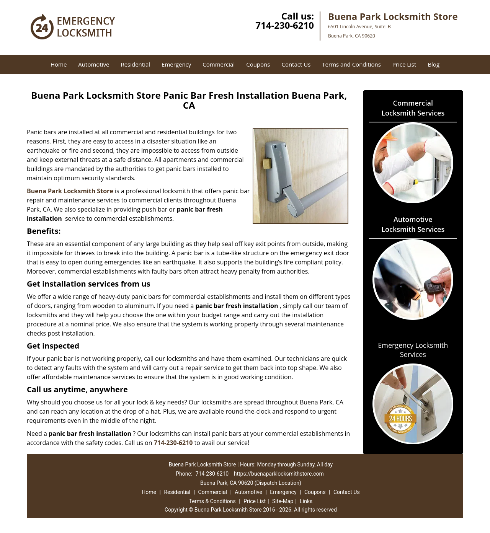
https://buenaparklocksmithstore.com (279, 474)
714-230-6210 (284, 25)
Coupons (258, 64)
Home (59, 64)
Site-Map (282, 501)
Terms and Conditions (351, 64)
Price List (404, 64)
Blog (433, 64)
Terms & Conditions (212, 501)
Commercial (219, 64)
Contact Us (295, 64)
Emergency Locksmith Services (413, 350)
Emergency (176, 64)
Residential (135, 64)
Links (306, 501)
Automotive (93, 64)
